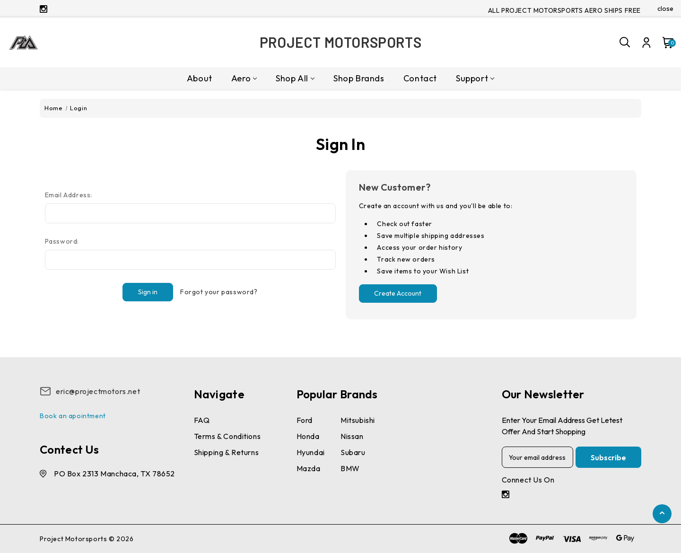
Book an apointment (73, 416)
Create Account (397, 293)
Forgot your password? (219, 292)
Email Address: (68, 195)
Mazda (309, 468)
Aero (244, 78)
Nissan (352, 436)
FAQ (202, 420)
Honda (308, 436)
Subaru (353, 452)
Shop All (295, 78)
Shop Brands (358, 78)
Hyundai (311, 452)
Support (475, 78)
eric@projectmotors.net (98, 391)
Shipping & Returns (226, 452)
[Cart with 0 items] (664, 42)
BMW (350, 468)
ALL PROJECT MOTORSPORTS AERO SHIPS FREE (564, 10)
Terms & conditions (227, 436)
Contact (420, 78)
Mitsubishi (357, 420)
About (199, 78)
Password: (62, 241)
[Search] (625, 42)
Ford (305, 420)
